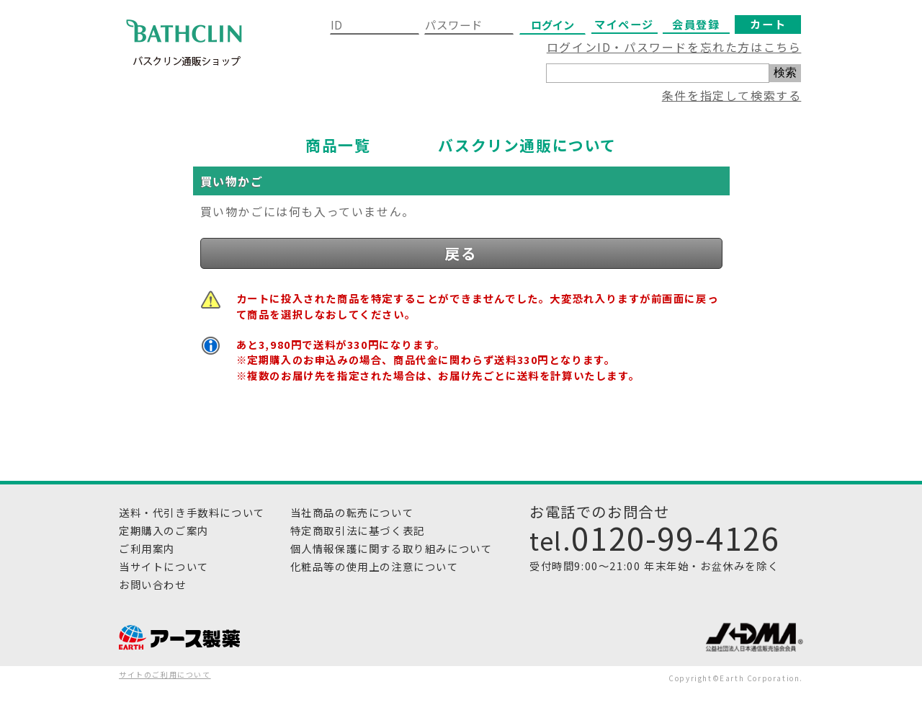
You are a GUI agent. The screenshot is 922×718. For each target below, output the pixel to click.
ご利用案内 (147, 548)
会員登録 (696, 24)
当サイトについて (164, 566)
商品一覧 (337, 145)
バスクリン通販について (527, 145)
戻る (460, 253)
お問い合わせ (153, 584)
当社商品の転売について (352, 512)
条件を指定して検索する (732, 95)
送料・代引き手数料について (192, 512)
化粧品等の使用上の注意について (374, 566)
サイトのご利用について (165, 674)
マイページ (624, 24)
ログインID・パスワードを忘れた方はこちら (674, 47)
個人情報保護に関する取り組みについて (391, 548)
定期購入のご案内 (164, 530)
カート (768, 24)
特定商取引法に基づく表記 (357, 530)
